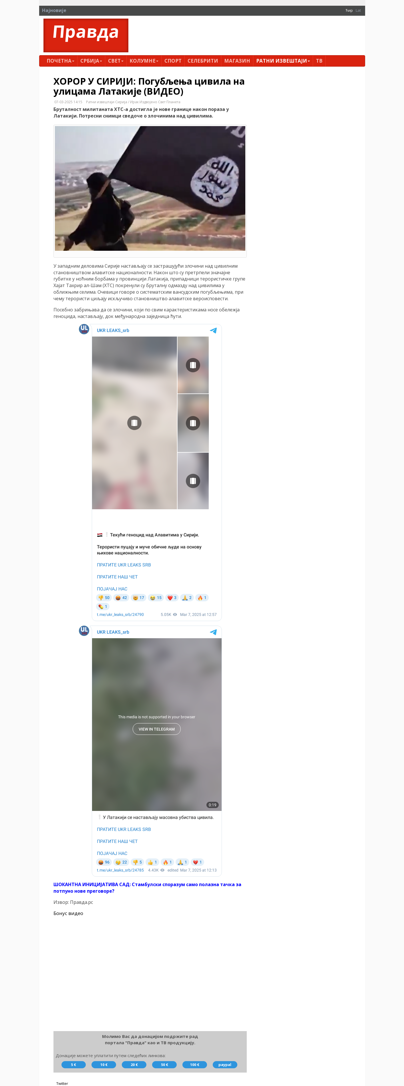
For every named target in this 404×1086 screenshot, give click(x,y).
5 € (73, 1064)
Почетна (60, 60)
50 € (164, 1064)
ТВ (319, 60)
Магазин (237, 60)
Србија (91, 60)
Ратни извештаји (283, 60)
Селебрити (203, 60)
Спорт (173, 60)
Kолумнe (144, 60)
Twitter (62, 1083)
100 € (194, 1064)
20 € (134, 1064)
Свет (116, 60)
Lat (358, 10)
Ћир (349, 10)
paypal (224, 1064)
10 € (104, 1064)
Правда (85, 31)
